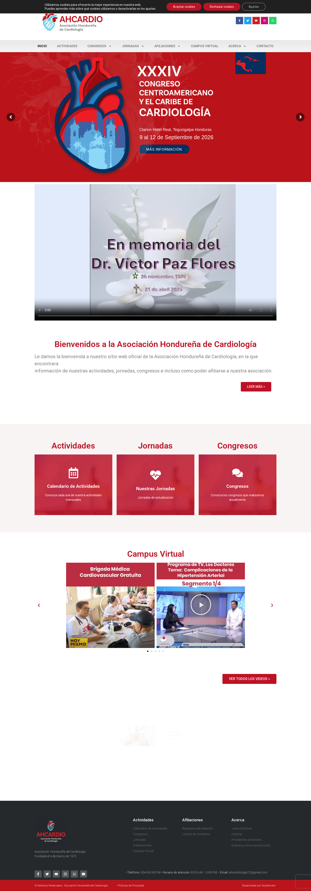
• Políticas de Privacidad (130, 885)
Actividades (67, 46)
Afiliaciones (167, 46)
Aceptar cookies (184, 6)
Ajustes (254, 6)
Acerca (237, 46)
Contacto (265, 46)
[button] (39, 605)
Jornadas (133, 46)
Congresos (99, 46)
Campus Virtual (204, 46)
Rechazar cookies (222, 6)
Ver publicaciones (182, 740)
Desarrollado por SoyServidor (259, 885)
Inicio (42, 46)
